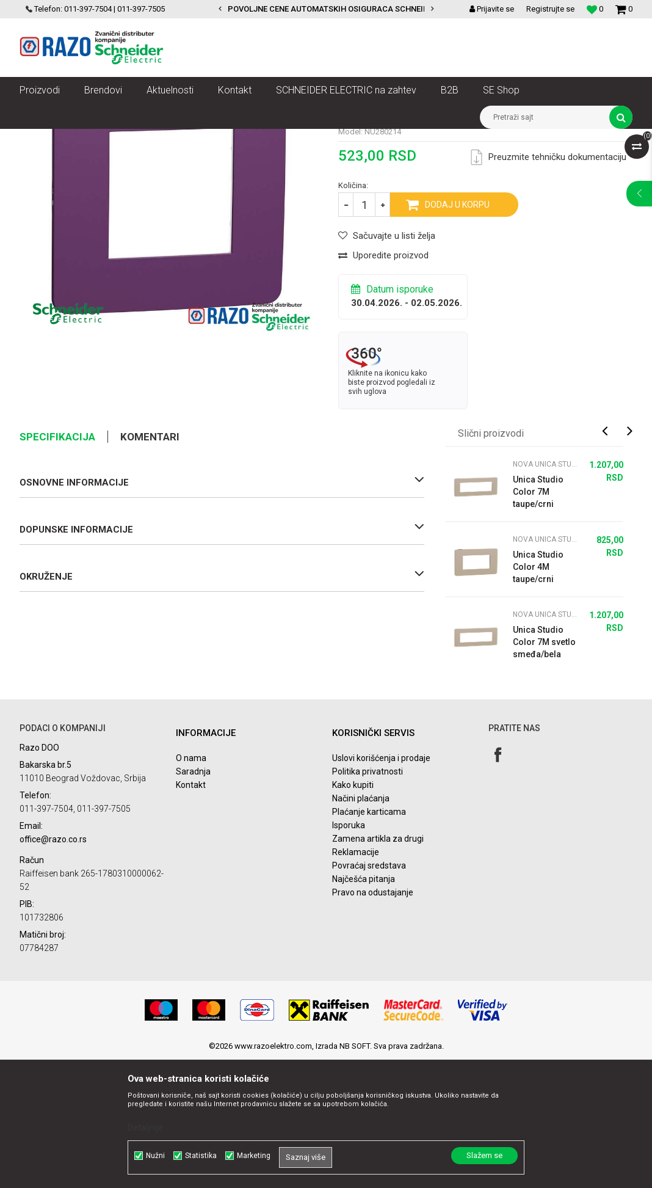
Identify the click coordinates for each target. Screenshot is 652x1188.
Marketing (253, 1155)
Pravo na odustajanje (372, 1021)
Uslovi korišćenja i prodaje (381, 887)
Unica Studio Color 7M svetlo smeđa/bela (544, 771)
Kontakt (191, 914)
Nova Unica (135, 138)
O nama (191, 887)
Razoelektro (40, 138)
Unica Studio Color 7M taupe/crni (538, 620)
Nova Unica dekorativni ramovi (218, 138)
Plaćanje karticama (369, 941)
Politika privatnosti (367, 900)
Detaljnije (145, 1127)
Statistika (201, 1155)
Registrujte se (550, 8)
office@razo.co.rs (53, 968)
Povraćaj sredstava (369, 994)
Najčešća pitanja (363, 1008)
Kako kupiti (353, 914)
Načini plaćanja (360, 927)
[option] (326, 9)
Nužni (155, 1155)
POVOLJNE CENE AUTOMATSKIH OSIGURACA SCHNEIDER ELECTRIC (352, 8)
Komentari (149, 565)
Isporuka (348, 954)
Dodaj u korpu (457, 333)
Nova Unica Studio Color (322, 138)
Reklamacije (355, 981)
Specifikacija (57, 565)
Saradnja (193, 900)
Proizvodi (88, 138)
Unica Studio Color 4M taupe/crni (538, 696)
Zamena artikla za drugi (378, 967)
